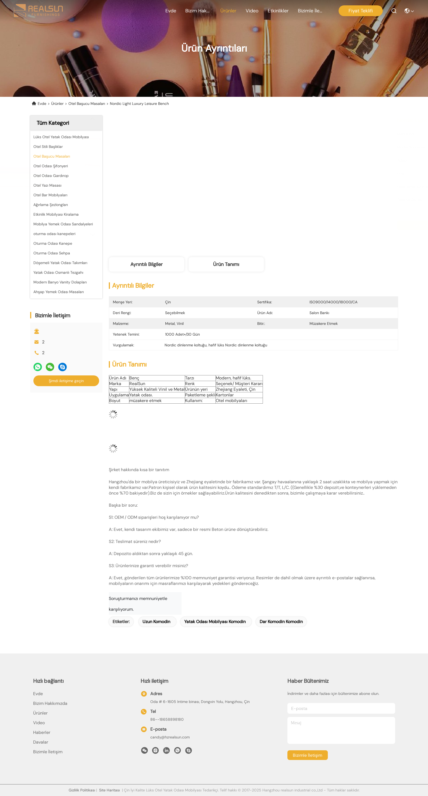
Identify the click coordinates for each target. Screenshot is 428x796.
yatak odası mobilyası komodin (215, 621)
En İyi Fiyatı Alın (301, 225)
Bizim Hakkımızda (198, 11)
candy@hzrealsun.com (170, 737)
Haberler (41, 732)
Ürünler (228, 11)
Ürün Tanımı (226, 264)
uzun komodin (156, 621)
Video (252, 11)
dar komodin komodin (281, 621)
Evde (170, 11)
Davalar (40, 742)
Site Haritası (109, 790)
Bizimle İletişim (311, 11)
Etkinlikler (278, 11)
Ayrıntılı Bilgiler (146, 264)
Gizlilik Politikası (82, 790)
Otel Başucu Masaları (86, 103)
